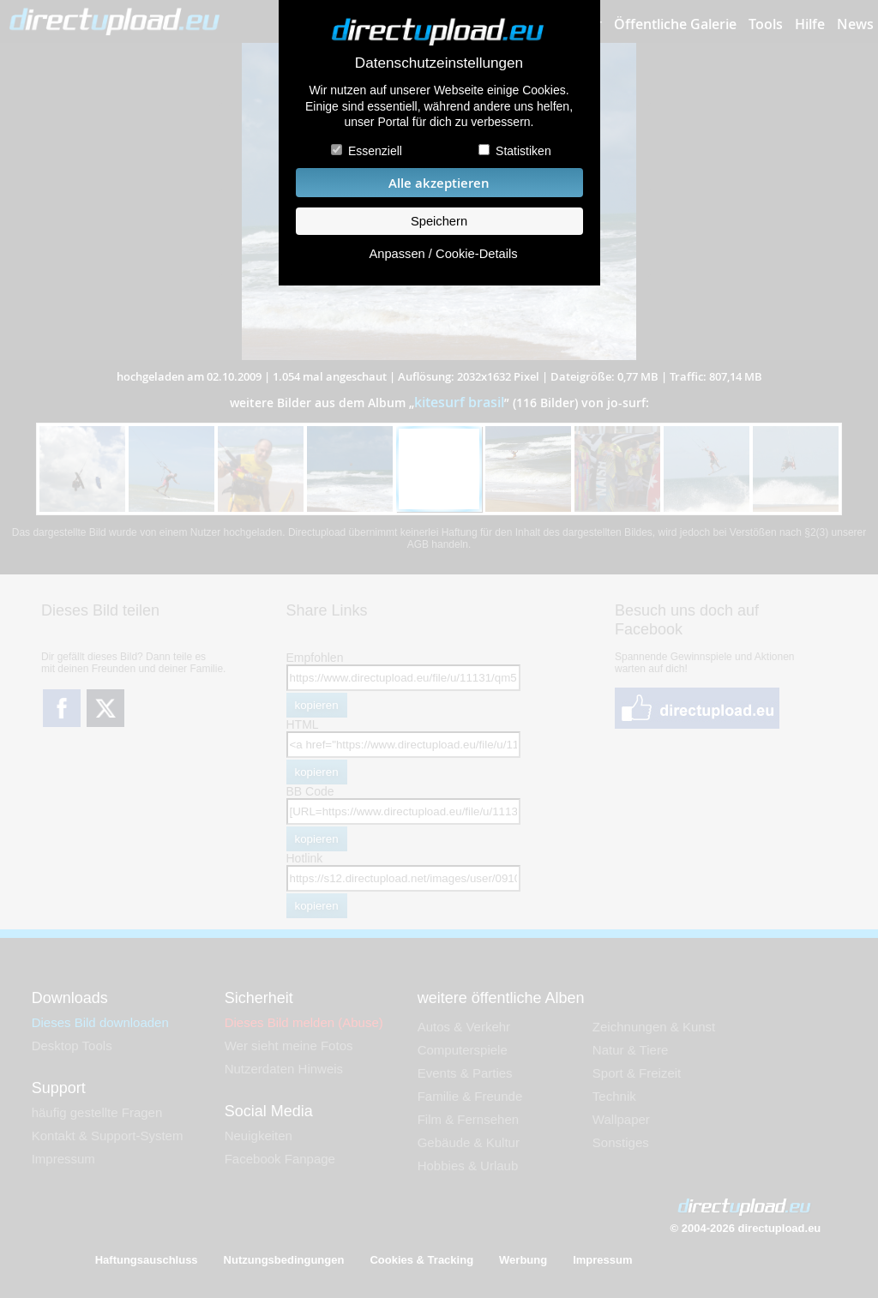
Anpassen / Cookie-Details (443, 254)
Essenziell (375, 151)
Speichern (439, 221)
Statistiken (523, 151)
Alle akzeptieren (439, 183)
